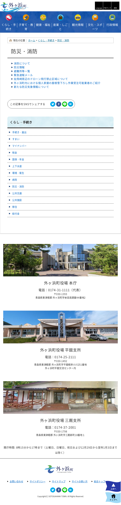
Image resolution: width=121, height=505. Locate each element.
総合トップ (99, 481)
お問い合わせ (16, 481)
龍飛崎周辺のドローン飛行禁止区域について (41, 79)
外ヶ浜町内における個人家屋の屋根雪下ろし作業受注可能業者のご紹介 (57, 83)
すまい (15, 139)
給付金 (15, 213)
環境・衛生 (18, 173)
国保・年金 (18, 159)
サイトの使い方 (79, 481)
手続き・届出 (19, 132)
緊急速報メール (23, 75)
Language (99, 8)
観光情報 (78, 25)
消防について (22, 63)
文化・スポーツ (95, 27)
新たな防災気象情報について (31, 87)
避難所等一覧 (22, 71)
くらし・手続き (8, 27)
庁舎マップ (107, 8)
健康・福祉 (43, 25)
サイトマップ (58, 481)
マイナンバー (19, 146)
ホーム (31, 40)
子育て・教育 (26, 27)
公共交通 (17, 193)
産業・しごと (60, 27)
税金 (14, 152)
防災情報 (19, 67)
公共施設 (17, 200)
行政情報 (112, 25)
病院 (14, 179)
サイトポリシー (37, 481)
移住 (14, 207)
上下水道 (17, 166)
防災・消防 (63, 40)
